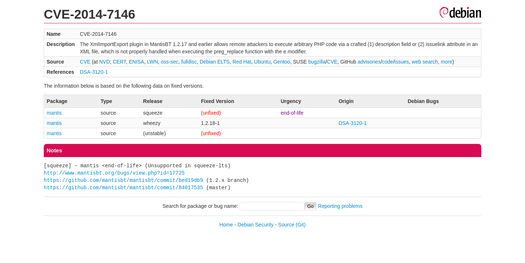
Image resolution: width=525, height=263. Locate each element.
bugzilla (316, 62)
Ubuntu (262, 62)
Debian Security (256, 225)
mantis (54, 113)
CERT (119, 62)
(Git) (301, 225)
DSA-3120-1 (94, 72)
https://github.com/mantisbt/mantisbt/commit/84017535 (123, 187)
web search (425, 62)
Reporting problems (340, 206)
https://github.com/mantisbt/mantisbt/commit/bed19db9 (123, 180)
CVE (85, 62)
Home (226, 225)
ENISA (136, 62)
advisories (369, 62)
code (387, 62)
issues (401, 62)
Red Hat (242, 62)
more (446, 62)
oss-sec (169, 62)
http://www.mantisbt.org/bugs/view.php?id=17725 (114, 172)
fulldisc (189, 62)
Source (286, 225)
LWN (152, 62)
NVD (104, 62)
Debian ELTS (215, 62)
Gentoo (281, 62)
